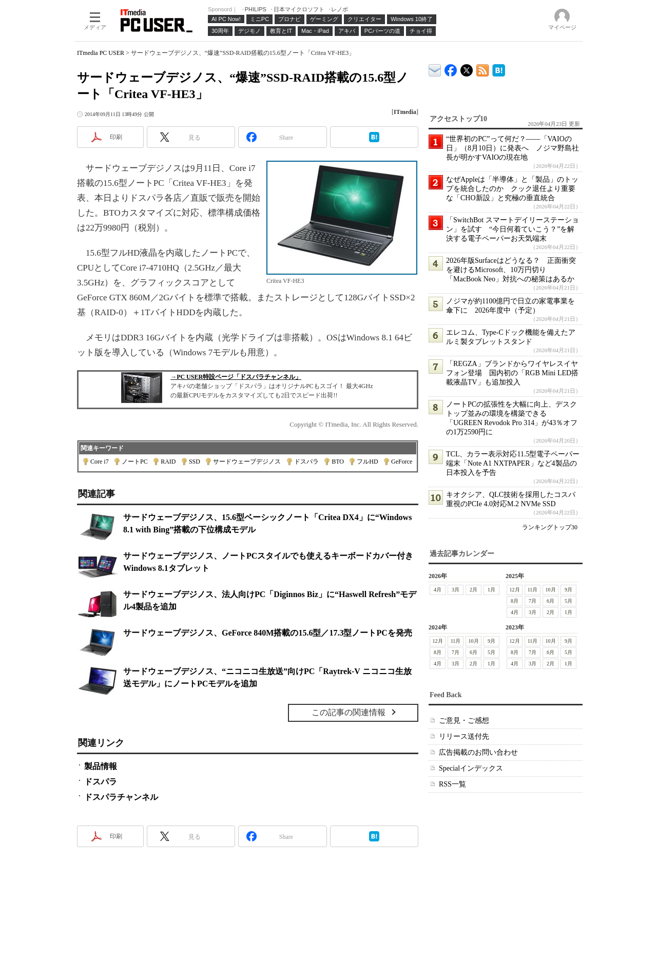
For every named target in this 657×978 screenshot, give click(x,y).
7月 (532, 601)
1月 (491, 589)
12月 (515, 589)
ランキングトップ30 (549, 527)
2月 (473, 589)
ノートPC (135, 461)
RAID (168, 461)
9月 (568, 589)
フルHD (367, 461)
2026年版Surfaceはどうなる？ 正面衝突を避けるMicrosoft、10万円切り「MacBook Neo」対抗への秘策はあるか (511, 270)
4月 (437, 589)
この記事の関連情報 (348, 712)
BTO (338, 461)
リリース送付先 (464, 736)
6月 (550, 601)
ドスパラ (306, 461)
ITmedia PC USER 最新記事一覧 (482, 68)
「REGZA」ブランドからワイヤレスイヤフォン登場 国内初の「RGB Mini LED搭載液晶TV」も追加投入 (512, 373)
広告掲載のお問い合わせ (478, 752)
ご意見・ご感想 (464, 720)
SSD (194, 461)
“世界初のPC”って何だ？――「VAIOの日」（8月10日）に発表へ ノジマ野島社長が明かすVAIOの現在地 (512, 148)
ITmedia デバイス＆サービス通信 (435, 68)
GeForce (401, 461)
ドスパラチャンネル (121, 797)
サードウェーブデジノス (247, 461)
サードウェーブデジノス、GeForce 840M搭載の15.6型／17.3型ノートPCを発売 (267, 632)
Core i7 (99, 461)
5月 (568, 601)
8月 (514, 601)
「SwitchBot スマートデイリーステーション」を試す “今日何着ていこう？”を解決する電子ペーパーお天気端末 (512, 229)
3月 (455, 589)
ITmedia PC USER (100, 52)
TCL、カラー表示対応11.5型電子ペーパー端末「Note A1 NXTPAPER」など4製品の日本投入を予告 (512, 463)
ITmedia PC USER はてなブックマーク (498, 68)
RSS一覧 (452, 784)
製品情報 (100, 766)
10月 (551, 589)
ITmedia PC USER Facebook (451, 68)
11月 (533, 589)
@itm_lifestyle (466, 68)
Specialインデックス (471, 768)
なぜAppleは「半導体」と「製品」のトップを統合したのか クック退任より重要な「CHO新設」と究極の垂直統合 (512, 189)
